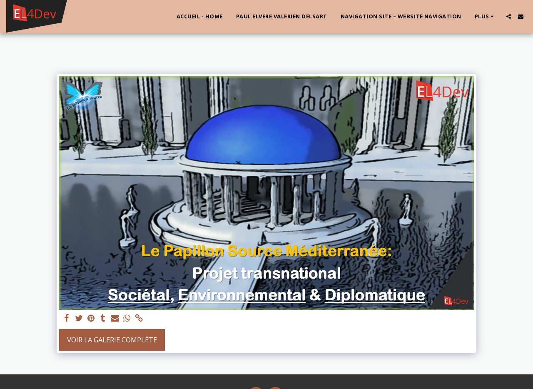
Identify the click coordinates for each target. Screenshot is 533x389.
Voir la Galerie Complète (112, 339)
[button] (508, 16)
